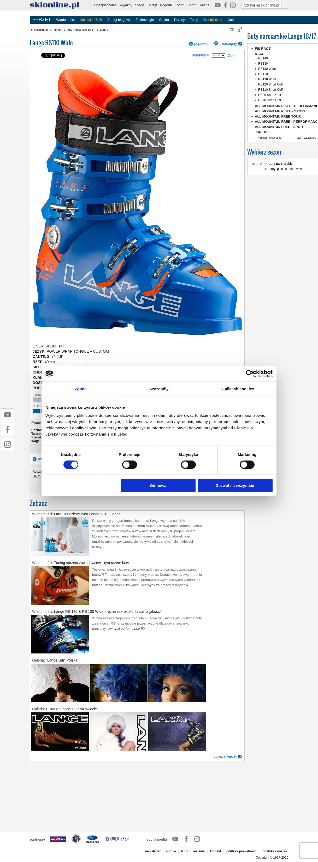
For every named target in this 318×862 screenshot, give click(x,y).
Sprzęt (152, 5)
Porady (179, 20)
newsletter (153, 851)
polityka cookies (275, 851)
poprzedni (202, 43)
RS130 (263, 63)
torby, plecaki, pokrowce (285, 169)
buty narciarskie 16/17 (81, 29)
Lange (104, 29)
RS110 (263, 74)
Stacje (139, 5)
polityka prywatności (241, 851)
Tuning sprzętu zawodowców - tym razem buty (91, 563)
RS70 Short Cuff (269, 100)
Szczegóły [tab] (158, 388)
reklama (199, 851)
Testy (194, 20)
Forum (180, 5)
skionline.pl (41, 29)
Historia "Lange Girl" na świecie (71, 709)
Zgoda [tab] (81, 388)
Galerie (203, 5)
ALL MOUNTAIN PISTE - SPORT (280, 111)
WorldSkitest (212, 20)
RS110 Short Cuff (270, 89)
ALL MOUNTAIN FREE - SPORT (280, 127)
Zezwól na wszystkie (235, 485)
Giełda (164, 20)
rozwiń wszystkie (270, 137)
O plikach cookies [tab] (237, 388)
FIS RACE (263, 49)
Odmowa (158, 485)
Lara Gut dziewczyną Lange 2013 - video (87, 514)
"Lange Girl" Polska (61, 660)
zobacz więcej (225, 756)
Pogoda (166, 5)
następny (229, 43)
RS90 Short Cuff (269, 95)
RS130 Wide (267, 69)
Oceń (232, 55)
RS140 (263, 58)
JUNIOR (261, 132)
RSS (184, 851)
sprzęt (57, 29)
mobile (171, 851)
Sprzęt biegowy (119, 20)
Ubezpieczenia (105, 5)
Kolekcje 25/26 (91, 20)
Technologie (145, 20)
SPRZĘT (41, 19)
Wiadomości (65, 20)
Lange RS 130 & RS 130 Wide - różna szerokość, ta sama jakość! (107, 611)
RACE (259, 54)
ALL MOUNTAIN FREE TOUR (278, 116)
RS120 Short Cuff (270, 84)
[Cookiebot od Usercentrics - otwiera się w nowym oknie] (250, 373)
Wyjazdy (125, 5)
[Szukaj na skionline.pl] (284, 5)
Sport (191, 5)
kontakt (215, 851)
